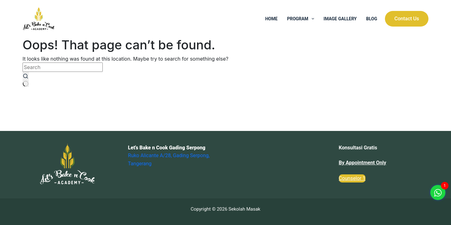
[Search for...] (63, 67)
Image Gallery (340, 18)
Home (271, 18)
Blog (371, 18)
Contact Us (406, 19)
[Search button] (26, 79)
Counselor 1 (352, 178)
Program (302, 18)
